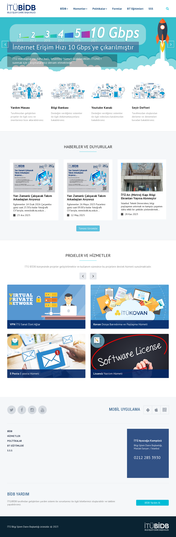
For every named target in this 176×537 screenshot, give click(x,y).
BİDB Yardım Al (152, 502)
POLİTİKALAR (14, 440)
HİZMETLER (13, 436)
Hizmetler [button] (80, 8)
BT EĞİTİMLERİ (15, 445)
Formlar (117, 8)
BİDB (9, 431)
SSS (150, 8)
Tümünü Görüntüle (88, 228)
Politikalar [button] (99, 8)
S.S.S (9, 450)
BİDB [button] (64, 8)
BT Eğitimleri (135, 8)
